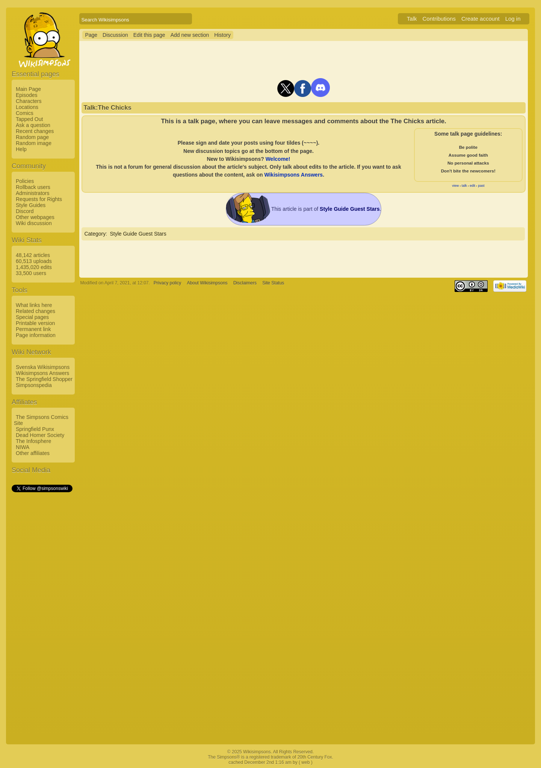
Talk (412, 18)
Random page (32, 137)
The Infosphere (33, 441)
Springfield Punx (35, 429)
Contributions (439, 18)
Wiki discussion (34, 223)
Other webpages (35, 217)
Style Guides (30, 205)
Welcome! (278, 159)
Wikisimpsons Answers (42, 373)
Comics (24, 113)
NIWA (22, 447)
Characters (28, 101)
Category (95, 234)
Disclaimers (245, 283)
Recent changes (35, 131)
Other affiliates (33, 453)
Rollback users (33, 187)
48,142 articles (33, 255)
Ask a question (33, 125)
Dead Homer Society (40, 435)
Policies (25, 181)
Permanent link (33, 329)
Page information (36, 335)
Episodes (27, 95)
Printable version (35, 323)
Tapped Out (29, 119)
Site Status (273, 283)
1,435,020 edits (34, 267)
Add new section (190, 35)
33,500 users (31, 273)
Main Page (28, 89)
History (222, 35)
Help (21, 149)
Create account (480, 18)
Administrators (32, 193)
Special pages (32, 317)
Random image (33, 143)
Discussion (115, 35)
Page (91, 35)
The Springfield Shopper (44, 379)
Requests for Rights (39, 199)
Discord (24, 211)
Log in (513, 18)
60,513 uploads (34, 261)
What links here (34, 305)
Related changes (35, 311)
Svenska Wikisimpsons (43, 367)
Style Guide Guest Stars (138, 234)
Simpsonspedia (34, 385)
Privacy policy (167, 283)
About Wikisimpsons (207, 283)
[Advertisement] (42, 606)
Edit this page (149, 35)
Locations (27, 107)
